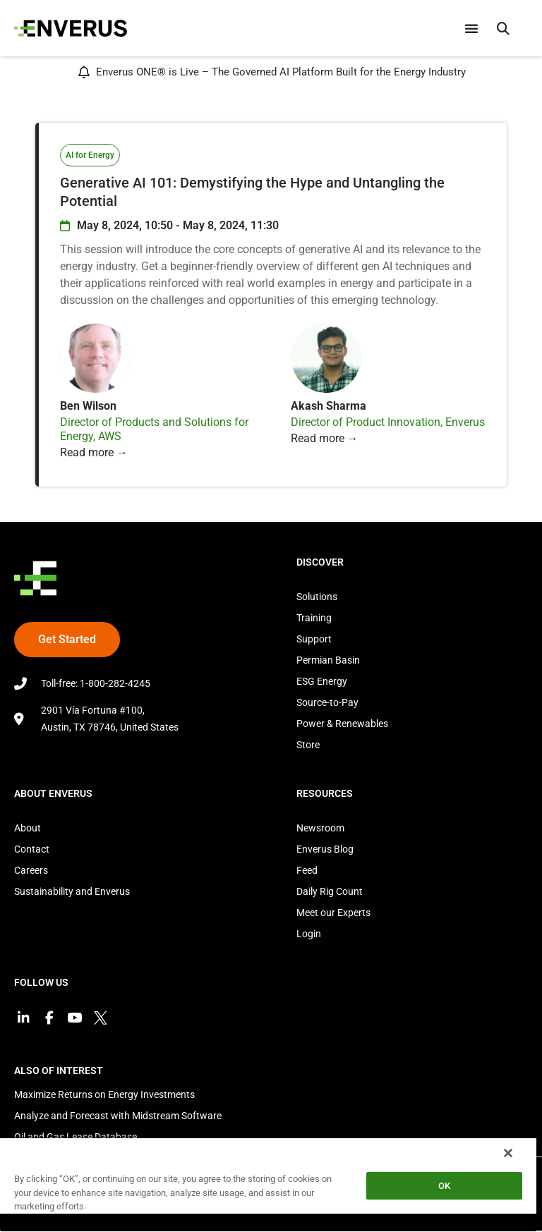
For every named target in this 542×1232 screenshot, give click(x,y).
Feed (307, 870)
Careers (31, 870)
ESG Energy (321, 681)
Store (308, 744)
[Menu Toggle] (471, 28)
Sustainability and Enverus (72, 891)
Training (314, 617)
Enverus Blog (325, 849)
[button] (503, 28)
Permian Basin (328, 660)
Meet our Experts (333, 912)
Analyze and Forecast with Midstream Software (118, 1117)
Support (314, 639)
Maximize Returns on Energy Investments (104, 1096)
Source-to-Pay (327, 702)
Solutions (316, 596)
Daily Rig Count (329, 891)
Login (308, 933)
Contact (31, 849)
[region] (268, 1184)
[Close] (508, 1153)
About (27, 828)
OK (444, 1186)
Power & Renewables (342, 723)
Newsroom (320, 828)
